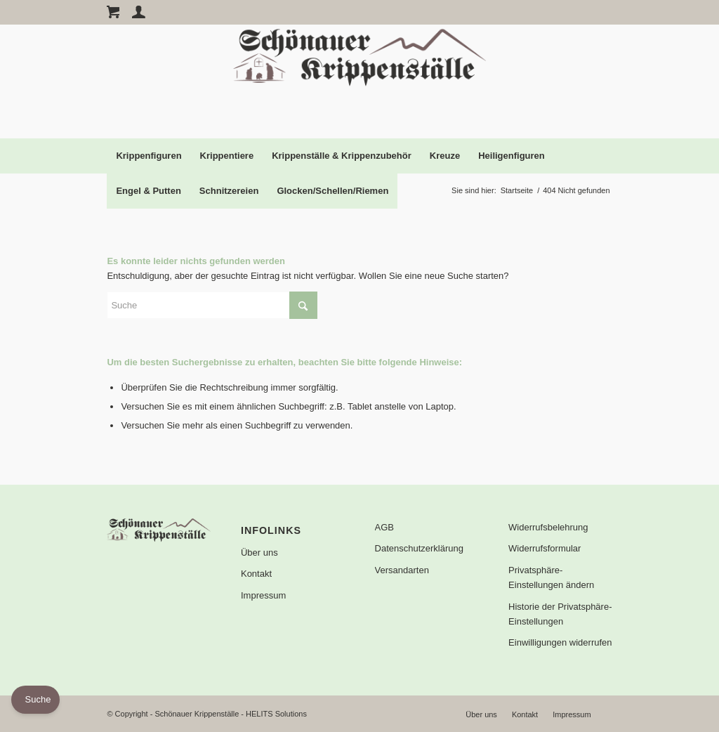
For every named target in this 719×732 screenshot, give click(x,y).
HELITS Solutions (276, 714)
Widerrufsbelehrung (548, 527)
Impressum (263, 595)
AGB (384, 527)
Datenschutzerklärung (419, 548)
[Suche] (212, 305)
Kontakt (256, 573)
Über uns (259, 552)
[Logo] (359, 81)
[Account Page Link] (138, 12)
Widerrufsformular (544, 548)
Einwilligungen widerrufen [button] (560, 642)
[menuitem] (148, 156)
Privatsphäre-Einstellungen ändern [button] (551, 577)
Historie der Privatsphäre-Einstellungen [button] (560, 614)
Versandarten (402, 570)
